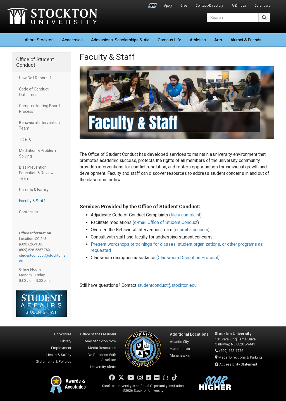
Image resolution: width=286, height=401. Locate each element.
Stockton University (52, 17)
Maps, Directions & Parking (240, 357)
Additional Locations (189, 334)
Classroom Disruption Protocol (188, 257)
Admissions (120, 39)
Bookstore (62, 334)
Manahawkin (180, 355)
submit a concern (191, 229)
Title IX (25, 139)
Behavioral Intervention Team (39, 125)
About (39, 39)
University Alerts (103, 367)
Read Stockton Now (100, 341)
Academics (72, 39)
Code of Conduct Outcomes (34, 92)
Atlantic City (179, 342)
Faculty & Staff (32, 201)
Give (183, 6)
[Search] (233, 17)
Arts (218, 39)
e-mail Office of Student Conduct (165, 222)
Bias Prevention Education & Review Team (36, 173)
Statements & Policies (53, 361)
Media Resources (102, 348)
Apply (168, 6)
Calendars (262, 6)
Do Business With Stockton (102, 357)
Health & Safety (58, 355)
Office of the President (98, 334)
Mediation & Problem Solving (37, 153)
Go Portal (152, 4)
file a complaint (185, 215)
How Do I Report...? (35, 78)
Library (65, 341)
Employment (61, 348)
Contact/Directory (209, 6)
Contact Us (28, 212)
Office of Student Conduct (35, 62)
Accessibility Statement (238, 364)
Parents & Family (34, 189)
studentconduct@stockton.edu (167, 285)
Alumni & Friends (245, 39)
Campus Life (169, 39)
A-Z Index (239, 6)
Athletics (198, 39)
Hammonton (180, 349)
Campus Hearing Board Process (39, 109)
